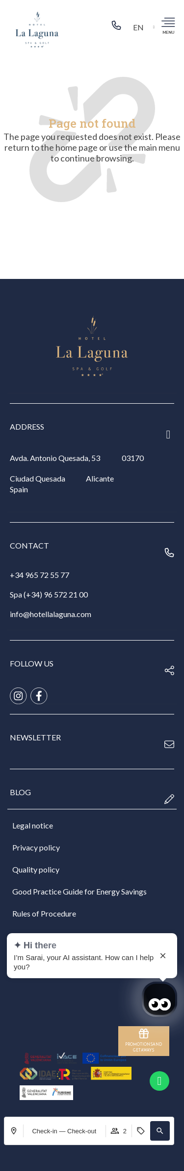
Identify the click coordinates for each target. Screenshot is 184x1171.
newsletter (35, 737)
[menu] (168, 22)
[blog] (169, 799)
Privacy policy (36, 847)
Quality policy (35, 869)
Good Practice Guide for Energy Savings (79, 891)
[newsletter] (169, 744)
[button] (160, 1131)
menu (168, 32)
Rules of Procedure (44, 913)
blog (20, 792)
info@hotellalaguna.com (50, 614)
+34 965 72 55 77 (39, 574)
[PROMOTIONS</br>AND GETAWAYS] (144, 1033)
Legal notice (32, 825)
